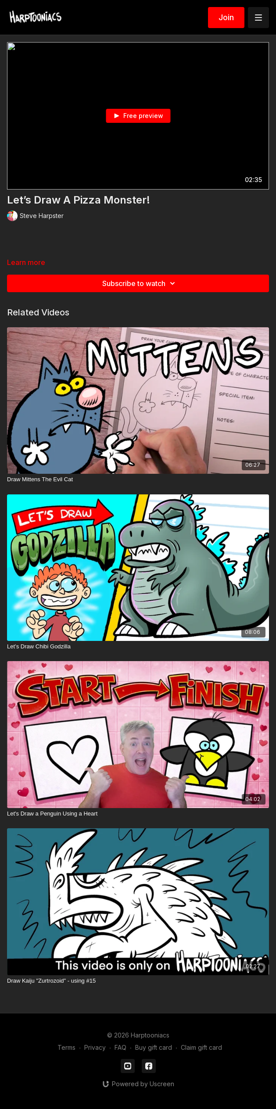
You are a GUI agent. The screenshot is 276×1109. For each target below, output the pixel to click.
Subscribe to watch (140, 283)
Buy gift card (153, 1047)
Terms (66, 1047)
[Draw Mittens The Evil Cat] (138, 479)
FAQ (120, 1047)
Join (226, 17)
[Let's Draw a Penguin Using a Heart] (138, 813)
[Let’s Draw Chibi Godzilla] (138, 646)
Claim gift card (201, 1047)
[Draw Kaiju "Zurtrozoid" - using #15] (138, 981)
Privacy (95, 1047)
